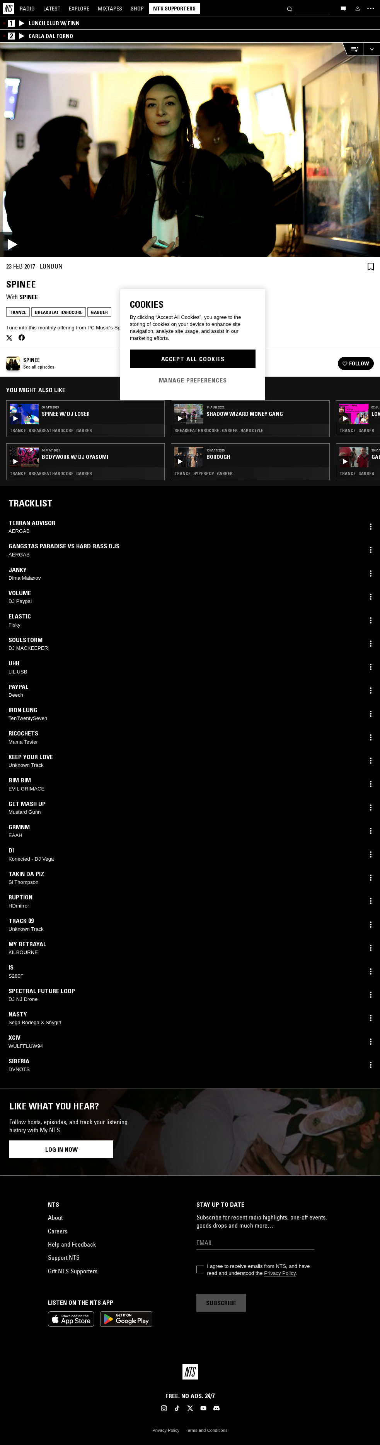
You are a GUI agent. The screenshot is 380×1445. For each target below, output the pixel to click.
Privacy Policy (279, 1273)
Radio (27, 8)
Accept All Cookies (193, 359)
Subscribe (221, 1303)
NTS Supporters (174, 8)
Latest (51, 8)
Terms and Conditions (206, 1430)
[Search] (289, 8)
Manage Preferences (193, 380)
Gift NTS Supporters (72, 1271)
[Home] (8, 8)
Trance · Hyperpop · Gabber (203, 473)
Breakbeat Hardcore (58, 312)
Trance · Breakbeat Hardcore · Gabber (51, 430)
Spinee (28, 297)
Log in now (61, 1149)
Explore (79, 8)
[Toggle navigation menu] (371, 8)
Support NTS (64, 1257)
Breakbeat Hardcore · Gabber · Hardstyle (218, 430)
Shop (137, 8)
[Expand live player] (371, 49)
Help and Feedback (72, 1244)
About (55, 1217)
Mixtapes (110, 8)
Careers (57, 1231)
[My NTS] (357, 8)
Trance (18, 312)
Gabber (99, 312)
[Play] (190, 150)
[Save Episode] (370, 266)
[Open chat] (343, 8)
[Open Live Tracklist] (352, 49)
